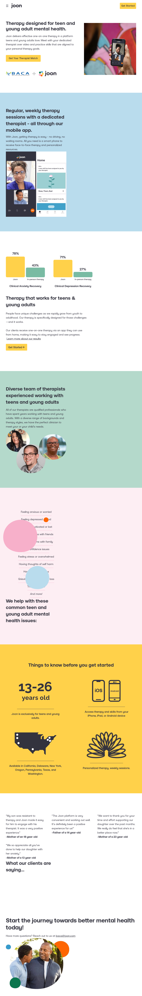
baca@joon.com (65, 935)
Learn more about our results (24, 338)
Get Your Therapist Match (23, 58)
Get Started (128, 5)
